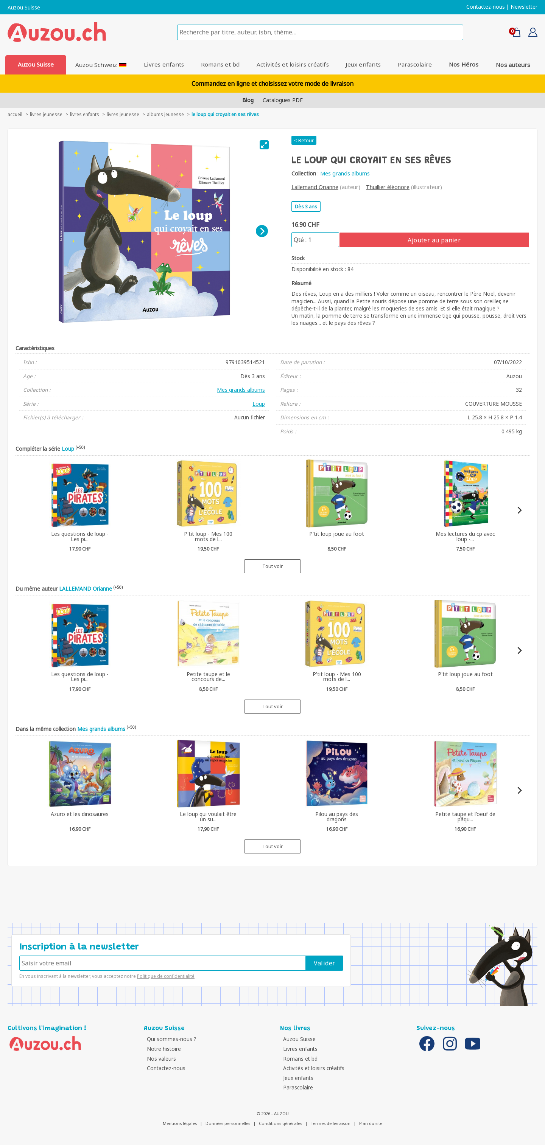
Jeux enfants (364, 64)
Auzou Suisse (24, 8)
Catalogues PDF (283, 100)
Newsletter (524, 7)
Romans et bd (220, 64)
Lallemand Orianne (314, 187)
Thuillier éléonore (388, 187)
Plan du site (370, 1123)
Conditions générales (280, 1123)
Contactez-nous (485, 7)
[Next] (262, 231)
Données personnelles (228, 1123)
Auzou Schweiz (100, 64)
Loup (258, 403)
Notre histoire (163, 1048)
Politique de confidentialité (166, 976)
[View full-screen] (264, 144)
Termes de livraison (330, 1123)
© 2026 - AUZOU (273, 1113)
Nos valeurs (160, 1058)
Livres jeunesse (123, 114)
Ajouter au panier (434, 240)
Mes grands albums (345, 173)
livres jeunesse (46, 114)
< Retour (304, 140)
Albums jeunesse (165, 114)
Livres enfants (163, 64)
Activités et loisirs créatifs (293, 64)
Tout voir (272, 566)
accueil (15, 114)
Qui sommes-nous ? (170, 1039)
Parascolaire (416, 64)
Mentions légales (180, 1123)
